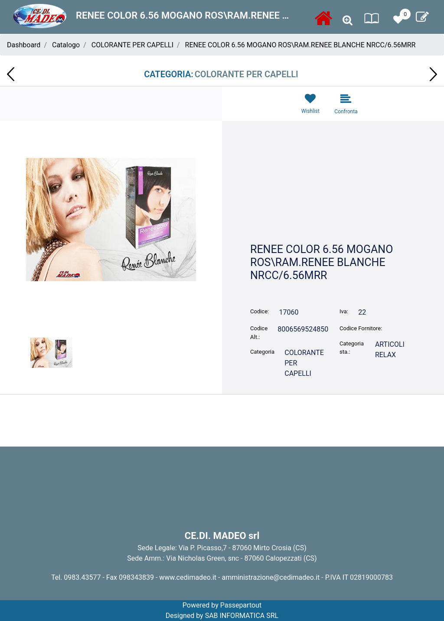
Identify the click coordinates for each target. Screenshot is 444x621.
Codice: (259, 311)
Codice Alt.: (259, 332)
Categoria (262, 351)
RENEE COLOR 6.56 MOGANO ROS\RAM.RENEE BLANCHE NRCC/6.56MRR (300, 45)
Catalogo (66, 45)
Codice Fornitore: (361, 328)
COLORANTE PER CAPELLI (132, 45)
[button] (347, 20)
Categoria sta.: (352, 347)
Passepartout (240, 605)
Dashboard (23, 45)
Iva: (344, 311)
